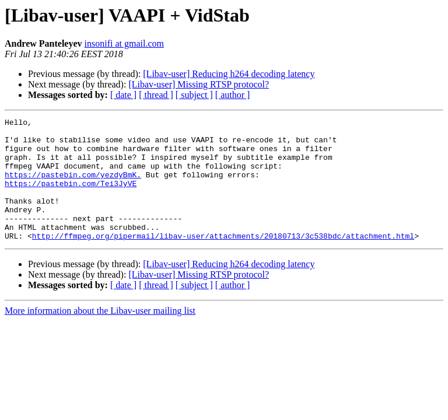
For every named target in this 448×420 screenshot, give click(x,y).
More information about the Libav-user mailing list (100, 335)
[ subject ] (194, 95)
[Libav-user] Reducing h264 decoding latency (228, 74)
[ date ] (123, 95)
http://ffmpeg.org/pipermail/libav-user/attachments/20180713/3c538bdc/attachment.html (223, 260)
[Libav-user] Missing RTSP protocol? (198, 84)
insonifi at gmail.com (124, 43)
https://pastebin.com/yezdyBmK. (73, 186)
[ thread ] (156, 95)
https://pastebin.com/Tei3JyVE (70, 197)
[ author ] (232, 95)
